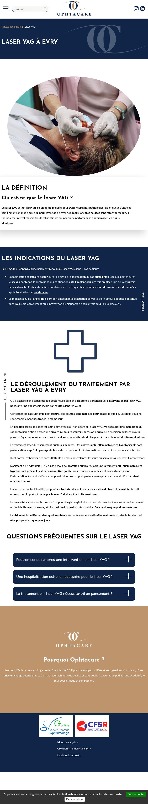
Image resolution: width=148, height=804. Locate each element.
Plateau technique (11, 26)
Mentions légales (67, 742)
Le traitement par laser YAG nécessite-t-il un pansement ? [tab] (74, 593)
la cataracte (41, 292)
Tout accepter (136, 794)
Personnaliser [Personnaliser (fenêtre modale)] (74, 799)
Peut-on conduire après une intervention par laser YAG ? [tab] (74, 559)
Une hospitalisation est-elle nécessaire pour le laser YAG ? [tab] (74, 576)
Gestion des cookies (69, 755)
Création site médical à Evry (74, 748)
